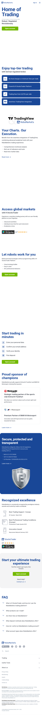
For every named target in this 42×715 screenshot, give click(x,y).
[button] (11, 3)
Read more (6, 157)
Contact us (21, 582)
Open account (10, 28)
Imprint (3, 677)
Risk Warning (5, 674)
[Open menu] (39, 2)
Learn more (6, 427)
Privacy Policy (5, 671)
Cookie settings (5, 680)
